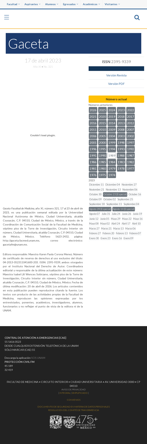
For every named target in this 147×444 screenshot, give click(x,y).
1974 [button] (111, 175)
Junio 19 (137, 213)
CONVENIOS (73, 399)
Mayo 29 (115, 218)
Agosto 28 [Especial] (100, 209)
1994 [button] (111, 149)
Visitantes (112, 4)
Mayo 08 (94, 223)
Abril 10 (136, 223)
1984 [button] (111, 162)
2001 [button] (93, 142)
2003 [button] (121, 136)
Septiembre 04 (131, 204)
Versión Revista (116, 75)
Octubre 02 (109, 199)
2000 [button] (102, 142)
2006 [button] (93, 136)
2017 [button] (130, 116)
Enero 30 (94, 238)
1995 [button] (102, 149)
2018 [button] (121, 116)
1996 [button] (93, 149)
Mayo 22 (126, 218)
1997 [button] (130, 142)
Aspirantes (32, 4)
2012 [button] (130, 123)
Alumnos (51, 4)
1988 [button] (121, 155)
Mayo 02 (105, 223)
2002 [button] (130, 136)
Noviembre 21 (96, 189)
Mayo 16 (138, 218)
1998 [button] (121, 142)
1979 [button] (111, 168)
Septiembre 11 (114, 204)
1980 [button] (102, 168)
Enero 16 (117, 238)
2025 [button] (102, 110)
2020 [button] (102, 116)
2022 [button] (130, 110)
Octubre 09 (95, 199)
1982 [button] (130, 162)
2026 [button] (93, 110)
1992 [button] (130, 149)
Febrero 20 (108, 233)
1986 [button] (93, 162)
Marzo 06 (130, 228)
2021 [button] (93, 116)
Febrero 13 (122, 233)
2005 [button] (102, 136)
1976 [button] (93, 175)
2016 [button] (93, 123)
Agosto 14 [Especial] (124, 209)
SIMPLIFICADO (80, 392)
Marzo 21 (106, 228)
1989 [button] (111, 155)
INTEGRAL (65, 392)
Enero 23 (105, 238)
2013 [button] (121, 123)
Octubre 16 (135, 194)
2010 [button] (102, 129)
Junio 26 (126, 213)
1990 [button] (102, 155)
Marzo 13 (118, 228)
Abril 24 (115, 223)
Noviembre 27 (129, 184)
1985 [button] (102, 162)
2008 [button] (121, 129)
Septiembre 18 (97, 204)
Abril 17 (126, 223)
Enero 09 (128, 238)
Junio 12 (93, 218)
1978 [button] (121, 168)
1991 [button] (93, 155)
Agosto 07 (94, 213)
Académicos (91, 4)
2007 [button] (130, 129)
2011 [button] (93, 129)
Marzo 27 (94, 228)
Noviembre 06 (129, 189)
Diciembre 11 (96, 184)
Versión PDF (116, 83)
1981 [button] (93, 168)
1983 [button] (121, 162)
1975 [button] (102, 175)
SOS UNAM (38, 357)
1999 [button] (111, 142)
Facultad (13, 4)
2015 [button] (102, 123)
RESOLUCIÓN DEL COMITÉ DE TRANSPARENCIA (73, 410)
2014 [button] (111, 123)
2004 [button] (111, 136)
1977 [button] (130, 168)
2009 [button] (111, 129)
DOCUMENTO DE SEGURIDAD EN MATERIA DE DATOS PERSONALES (74, 406)
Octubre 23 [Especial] (115, 194)
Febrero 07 (135, 233)
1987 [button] (130, 155)
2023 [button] (121, 110)
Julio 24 (116, 213)
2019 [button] (111, 116)
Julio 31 (106, 213)
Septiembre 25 (125, 199)
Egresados (70, 4)
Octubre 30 (95, 194)
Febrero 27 (95, 233)
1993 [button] (121, 149)
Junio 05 (104, 218)
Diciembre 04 (112, 184)
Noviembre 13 (113, 189)
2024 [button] (111, 110)
